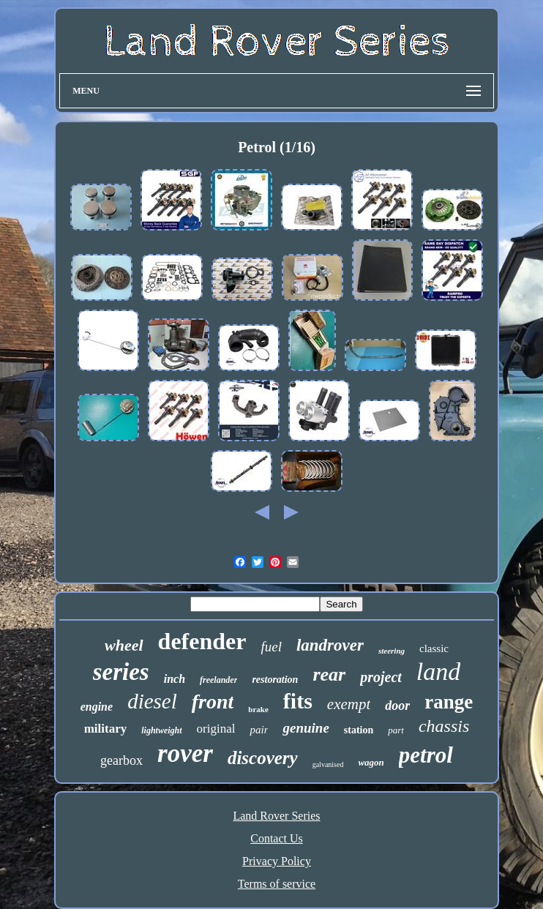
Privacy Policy (276, 861)
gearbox (121, 760)
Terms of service (276, 884)
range (448, 702)
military (105, 729)
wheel (124, 645)
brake (258, 709)
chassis (444, 726)
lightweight (161, 730)
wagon (370, 762)
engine (96, 706)
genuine (305, 728)
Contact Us (276, 838)
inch (174, 679)
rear (328, 674)
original (216, 729)
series (121, 672)
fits (297, 701)
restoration (275, 679)
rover (185, 753)
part (396, 730)
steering (391, 650)
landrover (330, 645)
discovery (263, 758)
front (213, 701)
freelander (218, 680)
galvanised (328, 764)
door (397, 705)
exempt (348, 704)
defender (202, 641)
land (438, 671)
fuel (271, 646)
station (358, 730)
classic (434, 648)
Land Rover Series (276, 815)
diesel (152, 701)
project (381, 677)
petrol (426, 755)
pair (259, 730)
